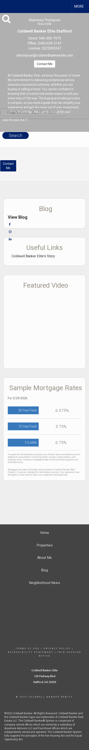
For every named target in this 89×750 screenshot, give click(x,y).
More (79, 6)
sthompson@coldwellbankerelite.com (44, 55)
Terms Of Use (28, 648)
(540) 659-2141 (50, 43)
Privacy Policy (57, 648)
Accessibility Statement (30, 652)
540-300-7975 (50, 38)
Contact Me (44, 64)
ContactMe (8, 166)
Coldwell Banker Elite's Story (33, 256)
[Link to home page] (7, 6)
